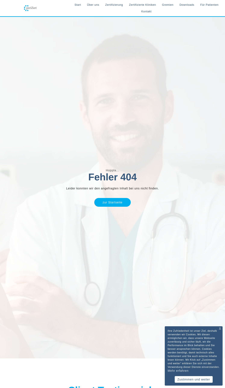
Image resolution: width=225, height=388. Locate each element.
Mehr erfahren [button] (178, 370)
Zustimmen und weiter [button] (193, 379)
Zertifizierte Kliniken (142, 4)
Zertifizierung (114, 4)
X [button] (220, 328)
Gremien (167, 4)
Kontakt (146, 11)
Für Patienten (209, 4)
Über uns (93, 4)
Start (78, 4)
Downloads (187, 4)
